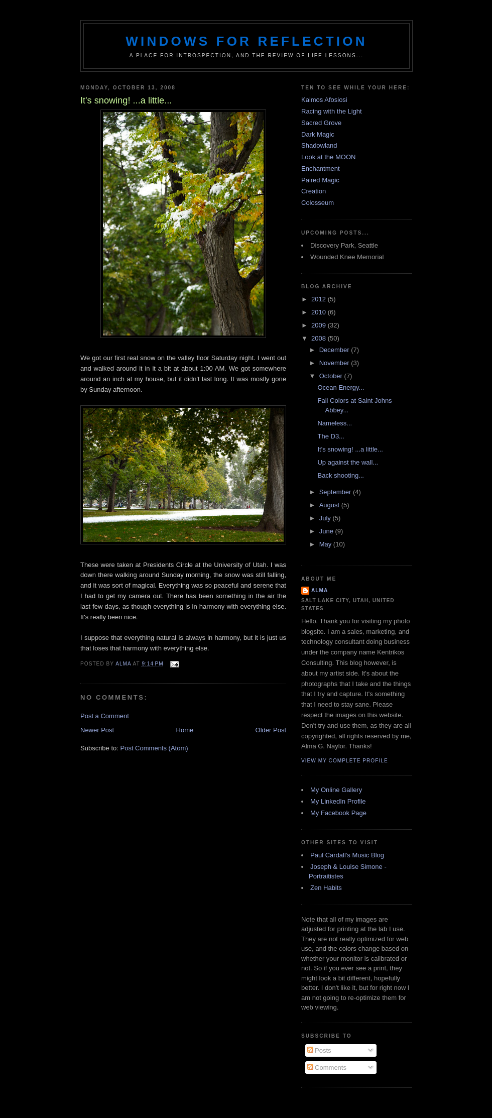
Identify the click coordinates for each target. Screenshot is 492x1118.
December (335, 350)
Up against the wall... (347, 462)
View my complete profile (344, 760)
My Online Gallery (336, 790)
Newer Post (97, 730)
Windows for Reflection (246, 41)
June (327, 531)
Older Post (271, 730)
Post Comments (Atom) (154, 748)
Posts (319, 1050)
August (330, 505)
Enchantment (320, 168)
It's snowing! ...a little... (350, 449)
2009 (319, 325)
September (336, 492)
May (326, 544)
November (335, 363)
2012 (319, 299)
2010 (319, 312)
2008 (319, 338)
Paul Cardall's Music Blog (347, 855)
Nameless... (334, 423)
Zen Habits (326, 887)
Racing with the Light (331, 111)
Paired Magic (320, 180)
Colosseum (317, 202)
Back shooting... (340, 475)
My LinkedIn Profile (338, 801)
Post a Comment (104, 716)
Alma (319, 590)
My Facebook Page (338, 813)
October (331, 376)
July (326, 518)
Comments (326, 1067)
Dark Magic (317, 134)
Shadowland (319, 145)
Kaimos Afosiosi (324, 99)
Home (185, 730)
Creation (313, 191)
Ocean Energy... (340, 387)
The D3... (330, 436)
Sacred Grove (321, 123)
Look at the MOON (328, 157)
